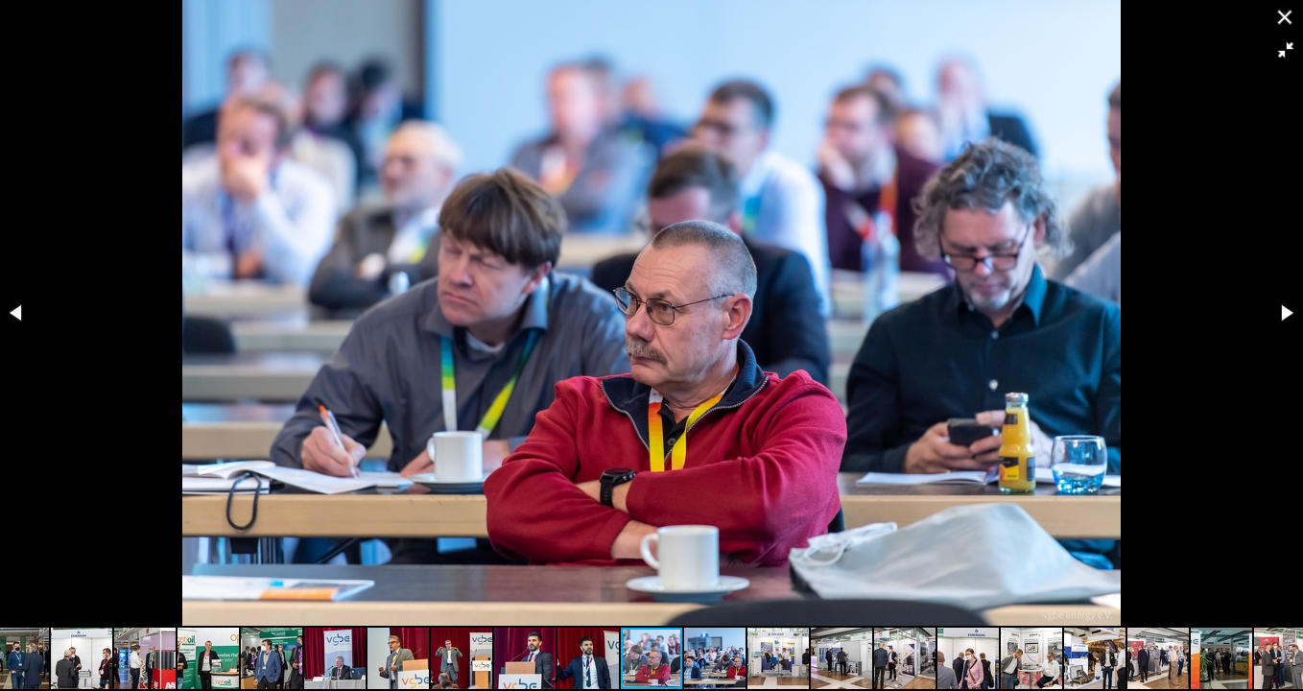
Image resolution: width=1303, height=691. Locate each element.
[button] (1285, 50)
